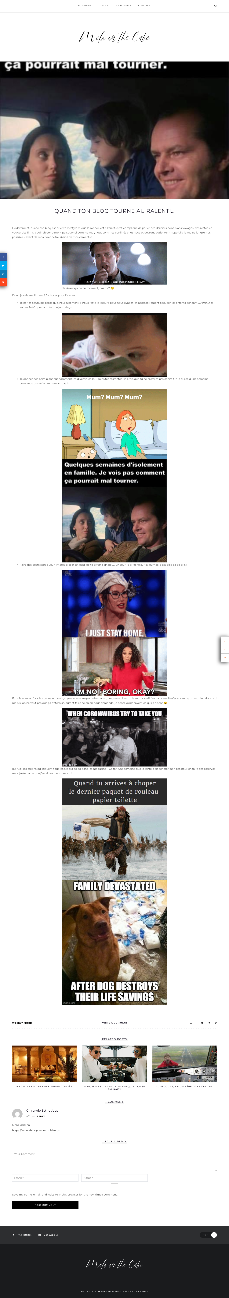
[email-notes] (45, 1178)
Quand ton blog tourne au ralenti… (114, 211)
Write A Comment (114, 1022)
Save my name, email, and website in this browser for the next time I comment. (65, 1194)
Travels (103, 6)
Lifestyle (146, 6)
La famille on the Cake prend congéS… (44, 1086)
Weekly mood (22, 1023)
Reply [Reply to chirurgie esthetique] (41, 1116)
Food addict (124, 6)
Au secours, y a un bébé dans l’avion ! (184, 1086)
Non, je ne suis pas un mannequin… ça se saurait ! (114, 1088)
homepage (83, 6)
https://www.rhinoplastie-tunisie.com (36, 1130)
